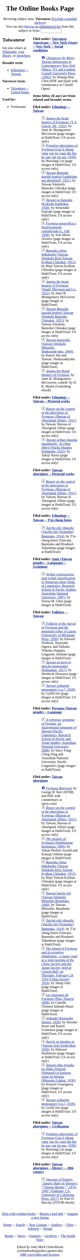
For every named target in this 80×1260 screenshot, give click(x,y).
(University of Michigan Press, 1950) (58, 631)
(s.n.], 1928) (58, 687)
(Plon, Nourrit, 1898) (57, 998)
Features (35, 1236)
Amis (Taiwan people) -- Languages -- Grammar (52, 562)
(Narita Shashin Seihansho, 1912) (59, 445)
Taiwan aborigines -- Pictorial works (53, 472)
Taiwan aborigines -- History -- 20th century (53, 1168)
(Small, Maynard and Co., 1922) (59, 287)
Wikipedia (9, 52)
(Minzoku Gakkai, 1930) (58, 1072)
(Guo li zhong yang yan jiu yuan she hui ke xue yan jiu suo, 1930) (59, 151)
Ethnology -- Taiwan (19, 72)
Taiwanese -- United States (20, 90)
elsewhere (23, 55)
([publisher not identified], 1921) (59, 176)
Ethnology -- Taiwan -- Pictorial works (51, 399)
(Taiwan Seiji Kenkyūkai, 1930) (58, 1045)
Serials (47, 1228)
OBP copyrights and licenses (39, 1254)
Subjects (33, 1228)
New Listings (38, 1225)
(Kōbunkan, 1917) (56, 666)
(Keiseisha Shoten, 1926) (57, 1020)
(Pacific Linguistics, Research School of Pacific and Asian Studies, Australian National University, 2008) (58, 735)
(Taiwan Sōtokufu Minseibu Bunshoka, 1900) (56, 899)
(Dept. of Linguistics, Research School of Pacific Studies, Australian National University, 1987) (59, 585)
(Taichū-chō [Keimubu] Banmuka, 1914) (57, 532)
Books (9, 1236)
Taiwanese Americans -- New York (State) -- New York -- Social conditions (55, 44)
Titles (70, 1225)
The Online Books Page (40, 8)
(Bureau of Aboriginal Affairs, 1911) (58, 414)
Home (7, 1225)
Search (20, 1225)
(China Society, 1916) (59, 966)
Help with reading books (19, 1214)
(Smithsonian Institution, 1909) (57, 842)
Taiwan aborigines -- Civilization (51, 1124)
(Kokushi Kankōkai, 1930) (56, 203)
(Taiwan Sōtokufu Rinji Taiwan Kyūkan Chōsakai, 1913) (58, 256)
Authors (56, 1225)
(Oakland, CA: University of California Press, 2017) (59, 1189)
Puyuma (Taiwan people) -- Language (55, 710)
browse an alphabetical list (42, 26)
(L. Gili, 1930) (58, 229)
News (21, 1236)
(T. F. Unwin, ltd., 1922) (59, 122)
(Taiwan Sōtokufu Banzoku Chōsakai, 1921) (57, 314)
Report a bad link (51, 1214)
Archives (51, 1236)
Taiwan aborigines (48, 778)
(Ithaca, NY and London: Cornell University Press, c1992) (58, 67)
